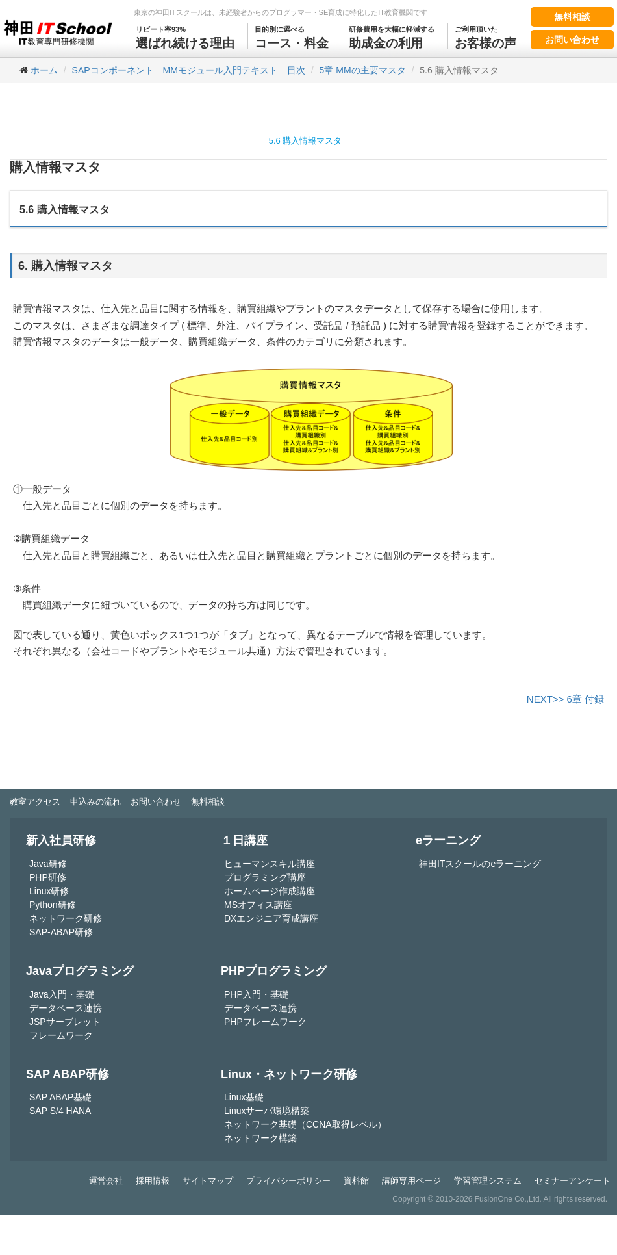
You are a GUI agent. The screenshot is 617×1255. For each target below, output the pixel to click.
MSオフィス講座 (258, 904)
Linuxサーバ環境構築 (266, 1111)
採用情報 (153, 1180)
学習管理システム (488, 1180)
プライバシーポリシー (288, 1180)
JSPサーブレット (65, 1021)
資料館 (356, 1180)
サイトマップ (208, 1180)
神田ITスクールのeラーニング (480, 864)
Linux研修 (49, 891)
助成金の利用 (391, 36)
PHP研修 (47, 877)
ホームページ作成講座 (269, 891)
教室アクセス (35, 802)
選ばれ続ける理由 (185, 36)
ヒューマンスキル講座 (269, 864)
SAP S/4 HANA (60, 1111)
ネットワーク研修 (65, 918)
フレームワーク (61, 1035)
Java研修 (48, 864)
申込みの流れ (95, 802)
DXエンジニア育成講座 (271, 918)
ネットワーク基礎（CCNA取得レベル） (305, 1124)
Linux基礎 (244, 1097)
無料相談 (572, 17)
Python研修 (52, 904)
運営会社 (106, 1180)
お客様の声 (485, 36)
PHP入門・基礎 (256, 994)
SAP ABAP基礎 (60, 1097)
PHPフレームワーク (265, 1021)
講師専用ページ (411, 1180)
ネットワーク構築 (260, 1138)
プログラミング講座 (265, 877)
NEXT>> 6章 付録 (565, 699)
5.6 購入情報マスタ (305, 141)
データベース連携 (65, 1008)
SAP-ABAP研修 (61, 932)
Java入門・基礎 (61, 994)
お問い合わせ (572, 39)
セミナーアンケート (573, 1180)
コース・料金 (292, 36)
